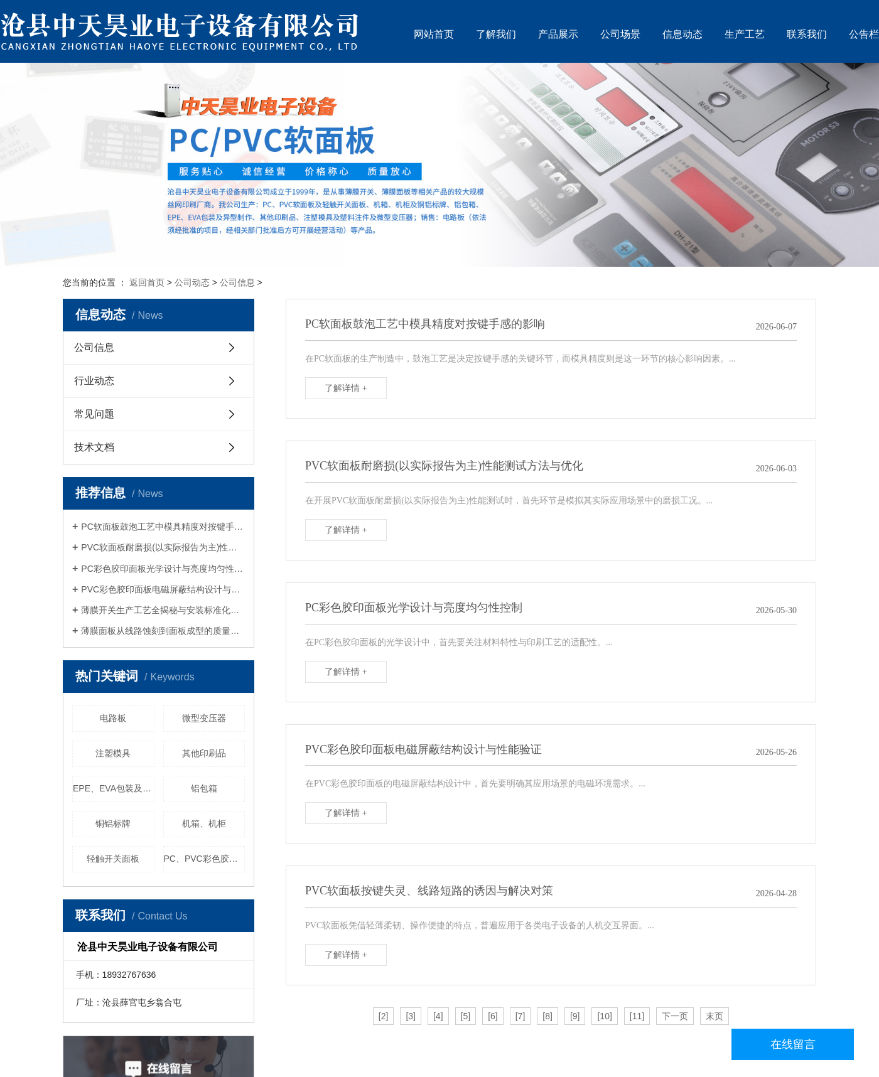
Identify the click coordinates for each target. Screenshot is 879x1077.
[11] (637, 1016)
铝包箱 (204, 788)
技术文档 (94, 447)
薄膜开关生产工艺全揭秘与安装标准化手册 (163, 610)
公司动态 (192, 282)
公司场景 (620, 34)
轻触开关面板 (113, 859)
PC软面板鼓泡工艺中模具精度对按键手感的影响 (163, 527)
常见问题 (94, 414)
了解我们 (496, 34)
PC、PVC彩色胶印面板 (204, 859)
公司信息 (237, 282)
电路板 (113, 718)
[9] (575, 1016)
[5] (466, 1016)
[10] (604, 1016)
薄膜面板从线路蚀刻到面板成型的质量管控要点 (163, 631)
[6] (493, 1016)
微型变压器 (204, 718)
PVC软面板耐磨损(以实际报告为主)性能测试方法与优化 (163, 547)
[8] (547, 1016)
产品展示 (558, 34)
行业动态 (94, 380)
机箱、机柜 (204, 823)
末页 (714, 1016)
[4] (438, 1016)
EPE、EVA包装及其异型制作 (113, 788)
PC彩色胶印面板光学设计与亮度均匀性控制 (163, 569)
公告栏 (864, 34)
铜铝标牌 (113, 823)
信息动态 (682, 34)
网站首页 (434, 34)
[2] (384, 1016)
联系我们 (807, 34)
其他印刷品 (204, 753)
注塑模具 (113, 753)
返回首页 (146, 282)
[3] (411, 1016)
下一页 (675, 1016)
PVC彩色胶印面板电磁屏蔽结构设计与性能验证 (163, 589)
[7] (520, 1016)
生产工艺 (745, 34)
